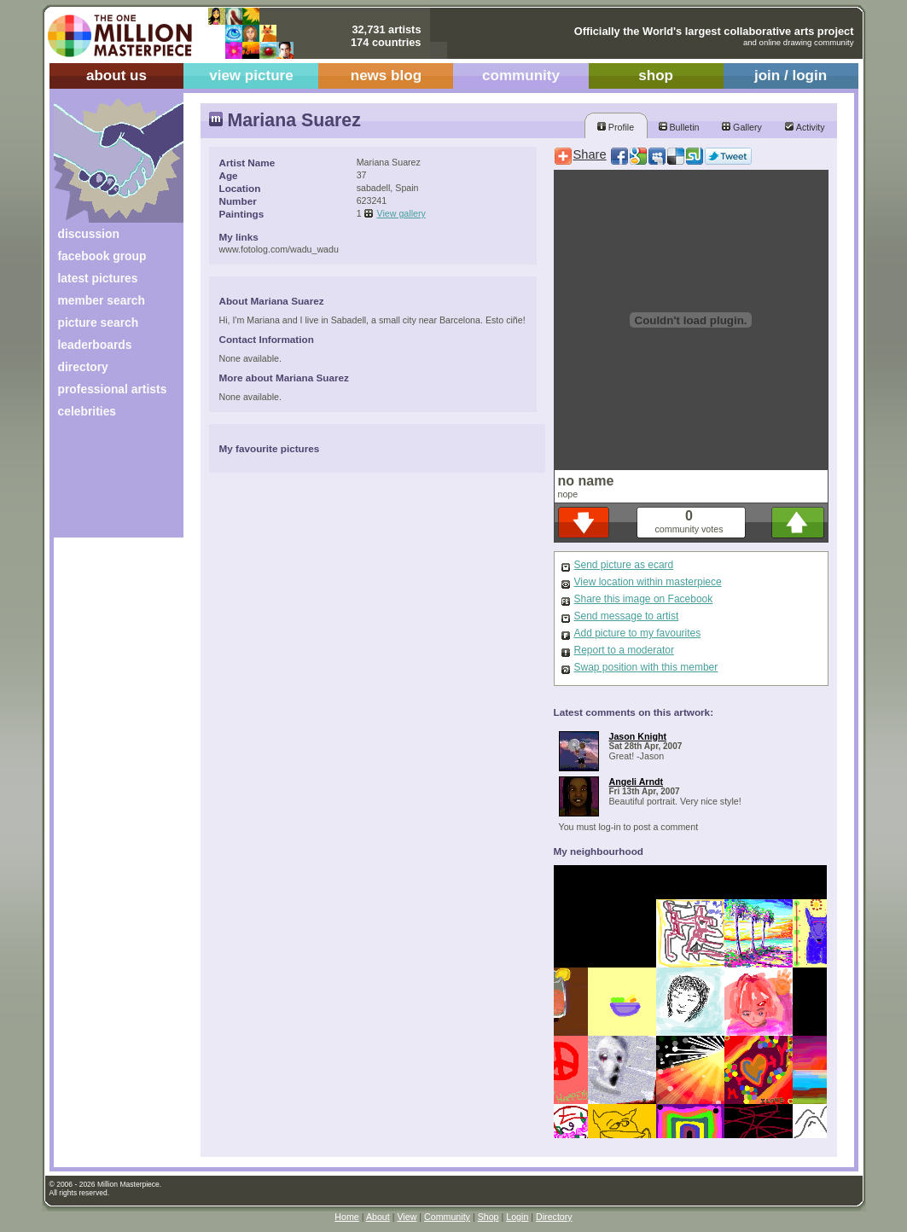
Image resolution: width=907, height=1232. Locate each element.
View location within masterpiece (648, 582)
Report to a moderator (624, 650)
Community (447, 1217)
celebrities (87, 411)
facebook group (102, 256)
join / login (790, 75)
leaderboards (95, 345)
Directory (554, 1217)
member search (101, 300)
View (406, 1217)
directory (83, 367)
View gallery (401, 213)
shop (655, 75)
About (378, 1217)
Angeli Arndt (636, 781)
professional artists (112, 389)
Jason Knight (638, 736)
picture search (98, 322)
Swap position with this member (646, 667)
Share (590, 154)
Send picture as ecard (624, 565)
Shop (488, 1217)
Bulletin (679, 127)
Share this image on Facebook (643, 599)
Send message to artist (626, 616)
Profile (615, 127)
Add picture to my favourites (637, 633)
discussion (88, 234)
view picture (251, 75)
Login (517, 1217)
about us (116, 75)
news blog (386, 75)
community (521, 75)
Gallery (742, 127)
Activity (804, 127)
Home (346, 1217)
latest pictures (98, 278)
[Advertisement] (107, 484)
